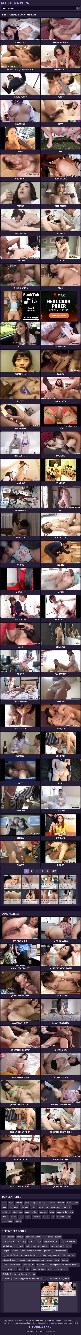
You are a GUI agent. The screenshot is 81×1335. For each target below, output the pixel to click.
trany (57, 1260)
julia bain (48, 1251)
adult (76, 1202)
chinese (19, 1202)
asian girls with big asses (61, 1246)
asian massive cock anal (57, 1269)
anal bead (42, 1202)
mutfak (38, 1241)
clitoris (5, 1216)
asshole (46, 1216)
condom (60, 1216)
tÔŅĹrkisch (6, 1274)
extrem (45, 1246)
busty (27, 1212)
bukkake (67, 1207)
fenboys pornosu (32, 1246)
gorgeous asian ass (53, 1237)
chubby (18, 1221)
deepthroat (13, 1207)
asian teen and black (34, 1237)
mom (11, 1202)
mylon (33, 1207)
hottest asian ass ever (11, 1264)
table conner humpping (31, 1251)
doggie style (62, 1212)
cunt (68, 1216)
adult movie (43, 1207)
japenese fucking (9, 1269)
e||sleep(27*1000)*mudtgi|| (14, 1241)
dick (14, 1212)
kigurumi (19, 1246)
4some (13, 1216)
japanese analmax (68, 1241)
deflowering (30, 1202)
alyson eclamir (8, 1237)
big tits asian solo (51, 1241)
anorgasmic (56, 1207)
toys (71, 1212)
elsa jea (65, 1260)
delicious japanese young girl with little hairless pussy (23, 1278)
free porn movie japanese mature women (35, 1260)
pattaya (20, 1237)
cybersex (36, 1216)
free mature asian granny (58, 1278)
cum (69, 1202)
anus (21, 1216)
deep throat (7, 1221)
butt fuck (43, 1212)
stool (21, 1269)
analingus (6, 1212)
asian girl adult (60, 1251)
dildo (52, 1212)
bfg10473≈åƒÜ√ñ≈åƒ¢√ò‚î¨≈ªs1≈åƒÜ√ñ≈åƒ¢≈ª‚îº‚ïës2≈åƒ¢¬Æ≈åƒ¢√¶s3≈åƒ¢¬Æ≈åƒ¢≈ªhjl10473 (38, 1255)
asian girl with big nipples (24, 1274)
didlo (28, 1216)
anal (4, 1202)
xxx (20, 1212)
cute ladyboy (7, 1246)
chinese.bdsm (28, 1264)
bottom (61, 1202)
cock (4, 1207)
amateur (51, 1202)
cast (27, 1269)
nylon (34, 1212)
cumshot (24, 1207)
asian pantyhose (9, 1260)
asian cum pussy (38, 1269)
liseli (31, 1241)
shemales (15, 1251)
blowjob (5, 1251)
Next (54, 871)
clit (53, 1216)
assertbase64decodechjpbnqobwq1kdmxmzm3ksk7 (57, 1264)
